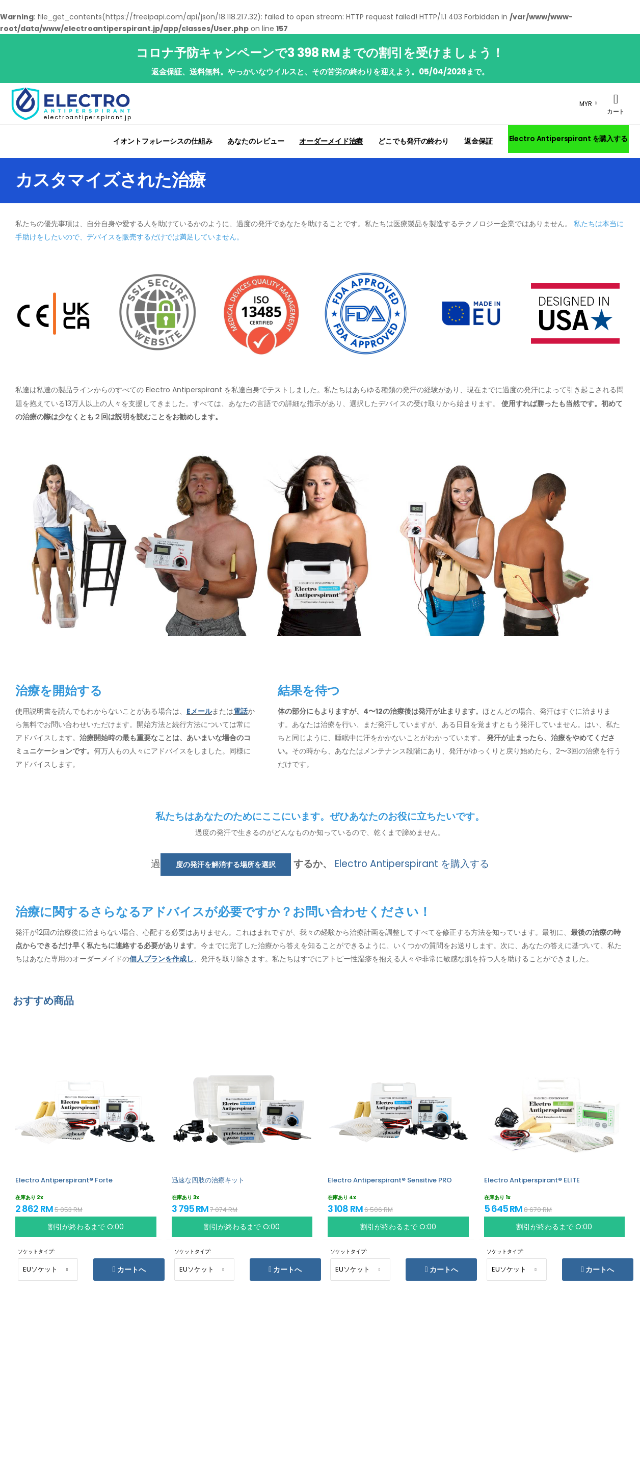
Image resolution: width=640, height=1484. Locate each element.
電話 (240, 711)
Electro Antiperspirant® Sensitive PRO (390, 1180)
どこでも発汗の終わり (413, 141)
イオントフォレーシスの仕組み (162, 141)
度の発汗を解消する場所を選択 (226, 864)
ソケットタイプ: (36, 1251)
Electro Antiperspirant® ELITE (532, 1180)
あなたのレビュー (255, 141)
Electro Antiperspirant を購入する (568, 138)
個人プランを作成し (161, 959)
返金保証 (478, 141)
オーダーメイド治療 (331, 141)
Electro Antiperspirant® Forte (64, 1180)
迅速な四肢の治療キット (208, 1180)
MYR (585, 103)
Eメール (199, 711)
